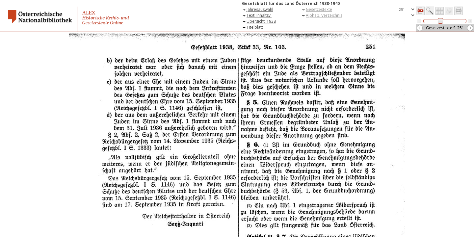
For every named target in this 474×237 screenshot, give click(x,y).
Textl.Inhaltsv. (259, 15)
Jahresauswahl (260, 9)
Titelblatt (255, 27)
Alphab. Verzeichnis (324, 15)
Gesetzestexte (319, 9)
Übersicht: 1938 (261, 21)
